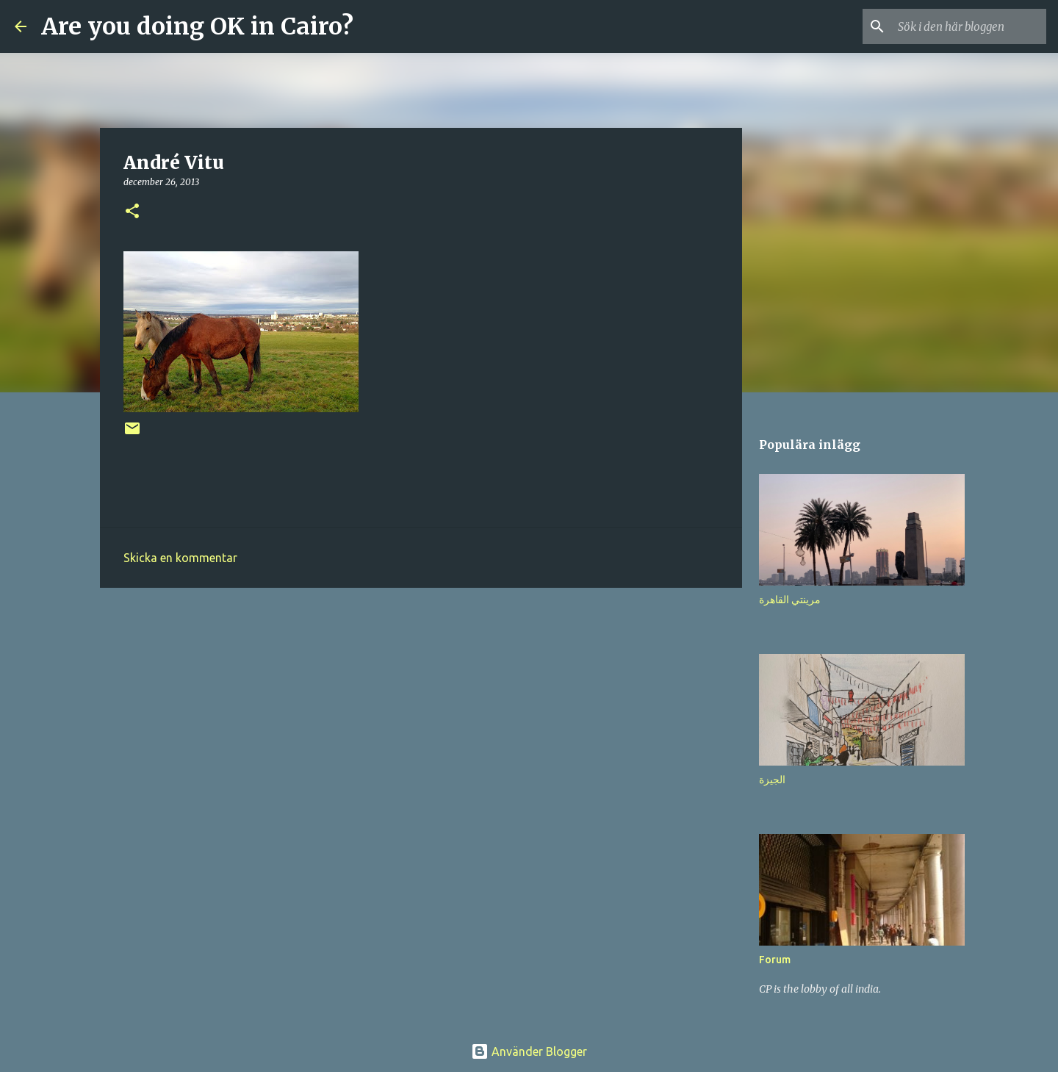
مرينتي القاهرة (790, 599)
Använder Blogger (529, 1051)
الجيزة (772, 779)
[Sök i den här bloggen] (969, 26)
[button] (132, 212)
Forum (775, 959)
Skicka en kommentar (180, 557)
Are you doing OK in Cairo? (197, 26)
